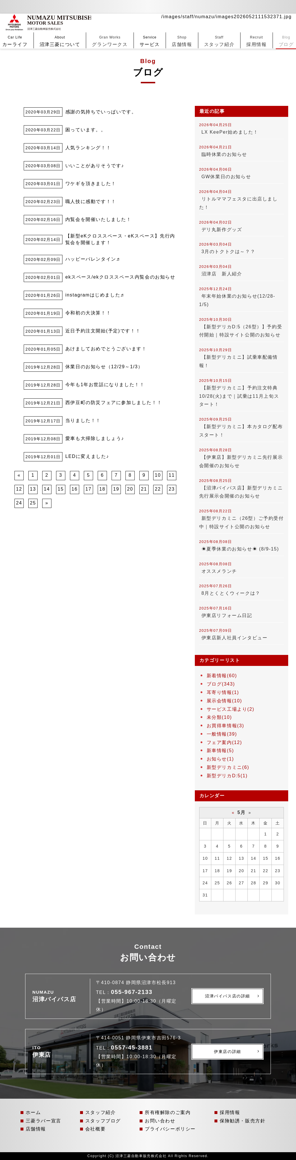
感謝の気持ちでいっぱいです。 (100, 111)
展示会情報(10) (224, 700)
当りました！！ (83, 420)
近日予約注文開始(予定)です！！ (102, 330)
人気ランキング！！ (88, 147)
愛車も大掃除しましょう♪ (94, 438)
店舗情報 (182, 26)
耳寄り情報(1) (223, 692)
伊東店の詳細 (227, 1051)
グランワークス (109, 26)
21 (144, 489)
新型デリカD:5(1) (227, 775)
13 (33, 489)
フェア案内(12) (224, 742)
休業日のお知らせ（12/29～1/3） (104, 366)
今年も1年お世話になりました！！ (105, 384)
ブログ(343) (221, 684)
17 (89, 489)
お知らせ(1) (220, 758)
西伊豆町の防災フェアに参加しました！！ (113, 402)
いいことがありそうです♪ (94, 165)
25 (33, 502)
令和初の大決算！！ (88, 312)
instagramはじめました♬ (94, 294)
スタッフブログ (103, 1120)
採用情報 (256, 26)
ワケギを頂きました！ (90, 183)
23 (172, 489)
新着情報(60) (222, 675)
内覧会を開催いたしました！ (98, 219)
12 (19, 489)
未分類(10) (219, 717)
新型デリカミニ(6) (228, 767)
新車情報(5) (220, 750)
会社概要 (95, 1128)
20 (130, 489)
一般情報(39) (222, 734)
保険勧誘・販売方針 (242, 1120)
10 (158, 475)
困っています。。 (85, 129)
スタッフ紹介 (219, 26)
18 (102, 489)
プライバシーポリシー (170, 1128)
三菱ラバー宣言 (43, 1120)
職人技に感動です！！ (90, 201)
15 (61, 489)
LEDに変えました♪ (87, 456)
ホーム (33, 1112)
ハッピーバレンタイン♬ (92, 259)
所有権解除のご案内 (167, 1112)
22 (158, 489)
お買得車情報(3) (225, 725)
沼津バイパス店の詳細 (227, 996)
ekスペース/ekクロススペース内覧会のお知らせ (120, 277)
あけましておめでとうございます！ (106, 348)
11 (172, 475)
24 (19, 502)
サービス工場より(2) (230, 709)
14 (47, 489)
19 (116, 489)
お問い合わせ (160, 1120)
